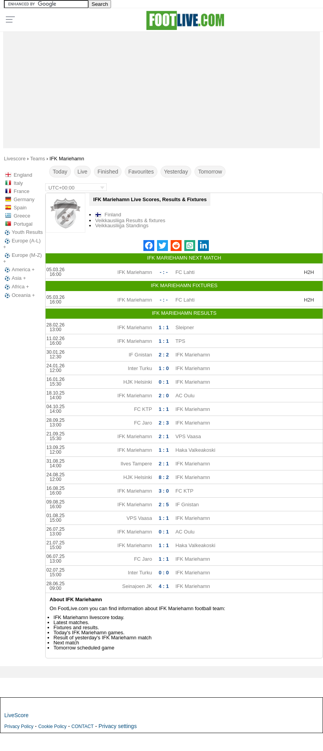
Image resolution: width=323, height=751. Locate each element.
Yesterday (176, 171)
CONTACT (82, 726)
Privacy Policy (19, 726)
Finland (112, 215)
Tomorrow (210, 171)
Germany (24, 199)
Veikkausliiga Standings (121, 225)
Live (83, 171)
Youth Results (23, 232)
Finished (107, 171)
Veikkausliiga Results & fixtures (130, 220)
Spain (20, 208)
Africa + (16, 287)
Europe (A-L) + (22, 244)
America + (19, 270)
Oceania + (19, 295)
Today (60, 171)
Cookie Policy (52, 726)
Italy (18, 183)
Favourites (141, 171)
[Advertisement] (162, 87)
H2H (309, 272)
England (23, 175)
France (21, 191)
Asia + (14, 278)
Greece (22, 216)
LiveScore (16, 715)
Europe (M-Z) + (22, 258)
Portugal (23, 224)
